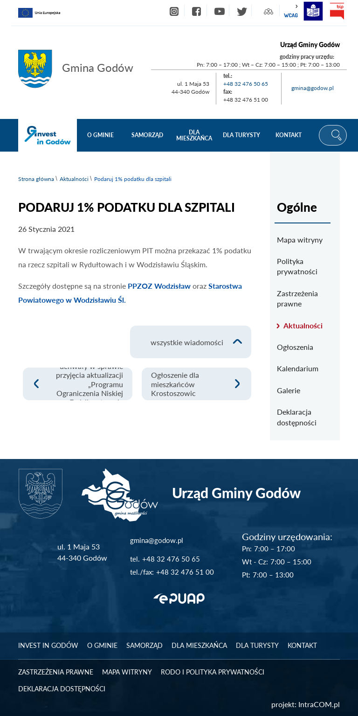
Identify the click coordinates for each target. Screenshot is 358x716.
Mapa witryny (300, 239)
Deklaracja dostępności (297, 416)
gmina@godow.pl (312, 87)
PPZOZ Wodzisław (158, 285)
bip (336, 11)
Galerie (288, 390)
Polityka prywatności (297, 266)
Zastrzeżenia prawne (297, 298)
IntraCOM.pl (319, 704)
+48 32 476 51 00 (185, 572)
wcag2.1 (291, 11)
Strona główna (36, 178)
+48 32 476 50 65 (245, 83)
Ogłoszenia (295, 346)
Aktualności (74, 178)
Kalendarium (297, 368)
